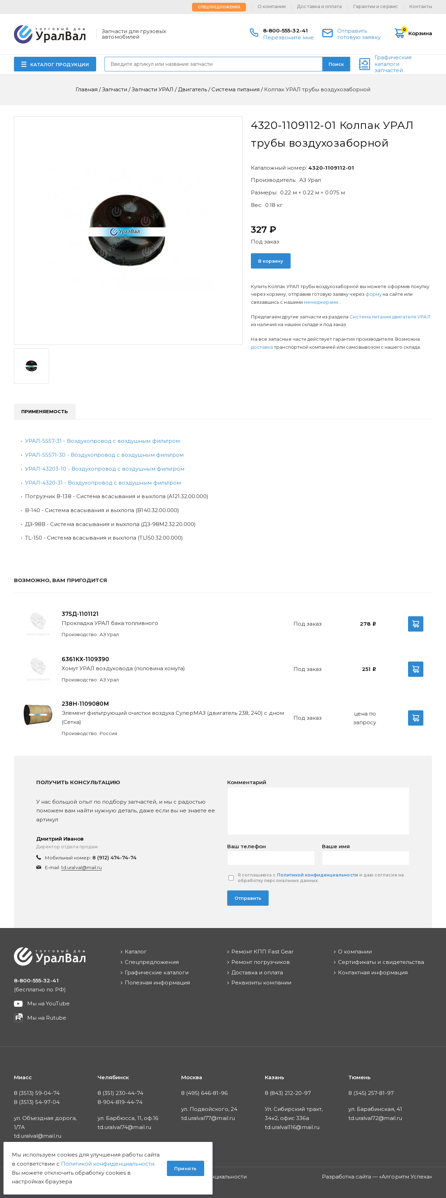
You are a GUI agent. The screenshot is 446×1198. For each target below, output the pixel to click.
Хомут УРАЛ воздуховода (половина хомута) (123, 668)
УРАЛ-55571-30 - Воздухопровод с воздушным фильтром (104, 454)
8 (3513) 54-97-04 (37, 1102)
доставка (262, 347)
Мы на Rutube (46, 1017)
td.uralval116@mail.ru (292, 1127)
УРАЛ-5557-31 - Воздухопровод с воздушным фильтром (102, 441)
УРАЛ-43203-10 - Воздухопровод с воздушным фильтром (104, 468)
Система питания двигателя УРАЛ (389, 316)
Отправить (247, 898)
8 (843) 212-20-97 (288, 1093)
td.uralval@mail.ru (81, 867)
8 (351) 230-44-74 (120, 1093)
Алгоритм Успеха (406, 1176)
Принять (185, 1168)
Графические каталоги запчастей (393, 64)
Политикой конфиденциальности (317, 875)
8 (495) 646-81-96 (204, 1093)
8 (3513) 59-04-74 (37, 1093)
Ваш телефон (246, 846)
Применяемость (44, 411)
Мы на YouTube (48, 1003)
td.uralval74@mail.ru (124, 1127)
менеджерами (321, 302)
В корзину (270, 261)
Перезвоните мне (288, 37)
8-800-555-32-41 (285, 30)
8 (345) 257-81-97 (371, 1093)
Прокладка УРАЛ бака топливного (110, 623)
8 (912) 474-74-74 (114, 858)
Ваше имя (336, 846)
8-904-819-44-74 (120, 1102)
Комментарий (246, 782)
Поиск (336, 64)
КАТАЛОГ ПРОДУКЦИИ (59, 64)
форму (374, 294)
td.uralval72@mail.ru (375, 1118)
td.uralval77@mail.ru (208, 1118)
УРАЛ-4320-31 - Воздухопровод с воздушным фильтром (103, 482)
